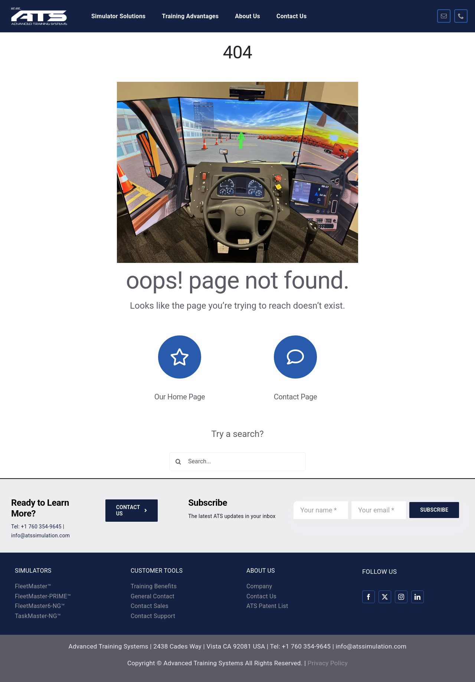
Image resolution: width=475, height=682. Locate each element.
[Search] (178, 461)
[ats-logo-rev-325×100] (39, 10)
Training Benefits (154, 586)
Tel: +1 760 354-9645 (36, 527)
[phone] (461, 16)
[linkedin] (417, 597)
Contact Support (153, 616)
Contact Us (261, 596)
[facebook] (368, 597)
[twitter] (385, 597)
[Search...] (237, 461)
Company (259, 586)
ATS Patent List (267, 605)
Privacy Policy (328, 663)
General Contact (152, 596)
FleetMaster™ (33, 586)
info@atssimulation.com (40, 535)
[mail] (444, 16)
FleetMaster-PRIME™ (43, 596)
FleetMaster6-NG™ (40, 605)
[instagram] (401, 597)
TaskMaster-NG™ (38, 616)
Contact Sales (149, 605)
